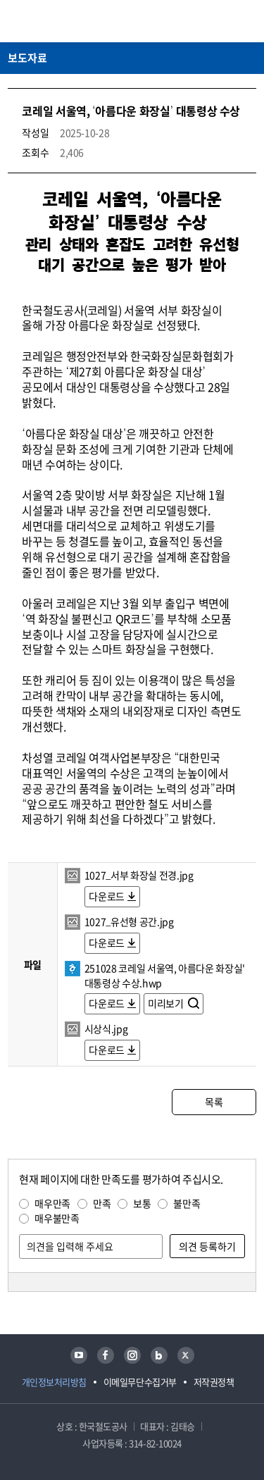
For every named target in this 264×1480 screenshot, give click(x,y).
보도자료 (27, 58)
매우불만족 (56, 1218)
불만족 (186, 1203)
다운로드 (107, 896)
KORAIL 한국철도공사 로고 (63, 21)
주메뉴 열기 (247, 21)
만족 (102, 1203)
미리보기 (166, 1003)
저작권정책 (214, 1381)
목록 (213, 1102)
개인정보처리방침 (54, 1381)
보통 (142, 1203)
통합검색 (222, 21)
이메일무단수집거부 (140, 1381)
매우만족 (52, 1203)
